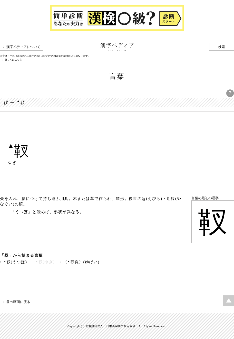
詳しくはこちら (13, 59)
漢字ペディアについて (23, 47)
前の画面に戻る (18, 302)
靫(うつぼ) (15, 262)
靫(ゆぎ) (45, 262)
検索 (221, 47)
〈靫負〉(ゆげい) (81, 262)
